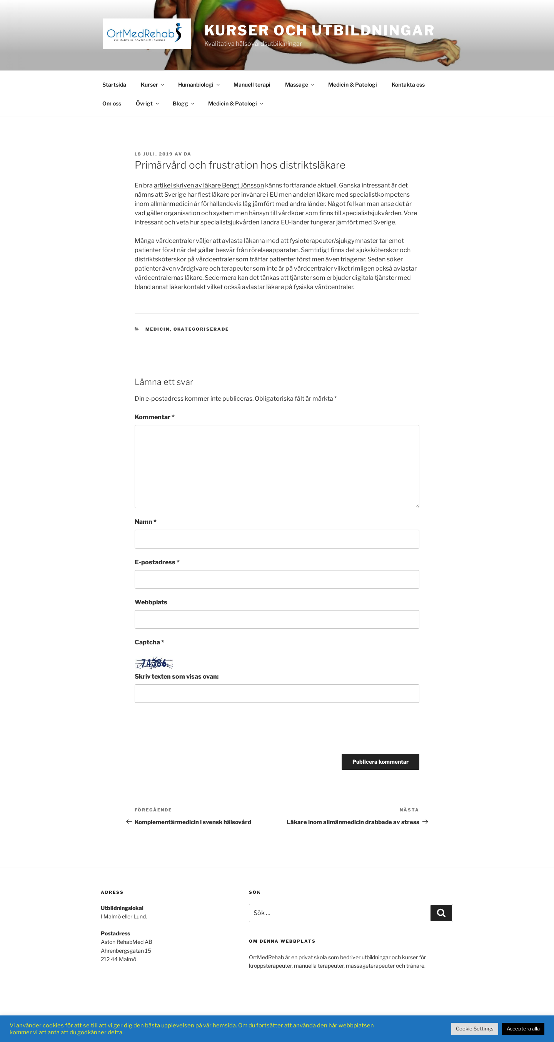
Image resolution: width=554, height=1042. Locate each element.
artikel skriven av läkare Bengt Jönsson (209, 185)
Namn (146, 521)
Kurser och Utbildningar (319, 30)
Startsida (114, 84)
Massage (300, 84)
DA (188, 154)
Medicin (157, 329)
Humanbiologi (199, 84)
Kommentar (155, 417)
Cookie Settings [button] (475, 1028)
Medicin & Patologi (352, 84)
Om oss (111, 103)
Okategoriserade (201, 329)
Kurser (153, 84)
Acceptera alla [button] (523, 1028)
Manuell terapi (252, 84)
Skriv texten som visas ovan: (177, 676)
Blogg (184, 103)
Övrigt (148, 103)
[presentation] (193, 731)
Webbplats (151, 602)
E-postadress (157, 562)
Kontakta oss (408, 84)
